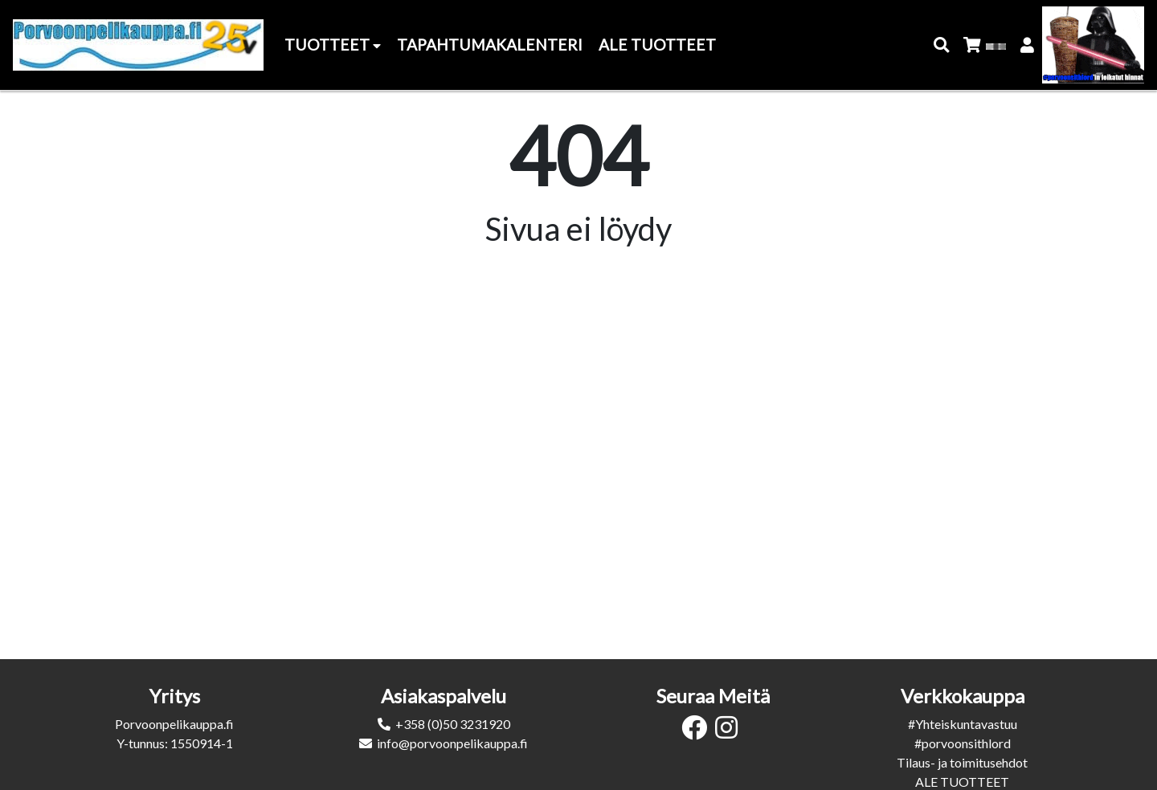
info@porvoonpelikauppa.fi (452, 743)
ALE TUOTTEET (962, 781)
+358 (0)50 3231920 (452, 723)
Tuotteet (332, 44)
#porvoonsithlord (962, 743)
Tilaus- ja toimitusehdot (962, 762)
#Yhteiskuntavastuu (962, 723)
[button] (942, 45)
